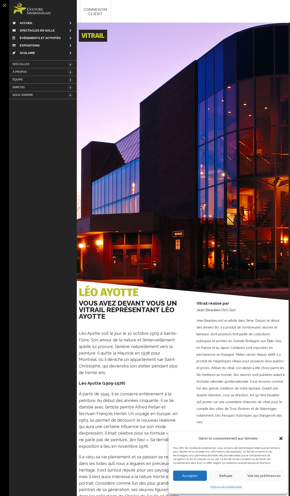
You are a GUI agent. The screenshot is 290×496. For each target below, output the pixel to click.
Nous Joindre (21, 95)
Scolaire (22, 53)
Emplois (17, 87)
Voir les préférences (264, 476)
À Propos (18, 71)
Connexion (89, 11)
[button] (281, 438)
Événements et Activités (35, 38)
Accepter (190, 476)
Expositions (24, 45)
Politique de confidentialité (226, 486)
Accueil (21, 23)
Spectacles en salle (32, 30)
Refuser (225, 476)
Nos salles (19, 64)
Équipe (16, 79)
